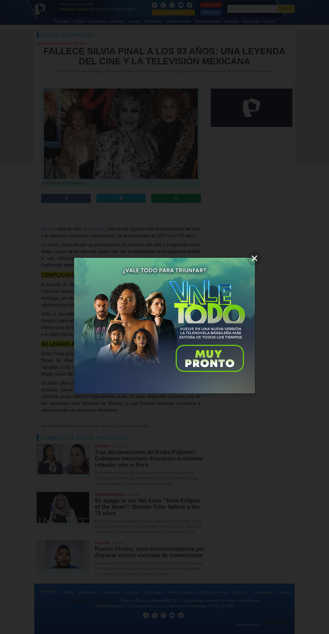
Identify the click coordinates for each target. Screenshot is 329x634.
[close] (254, 258)
